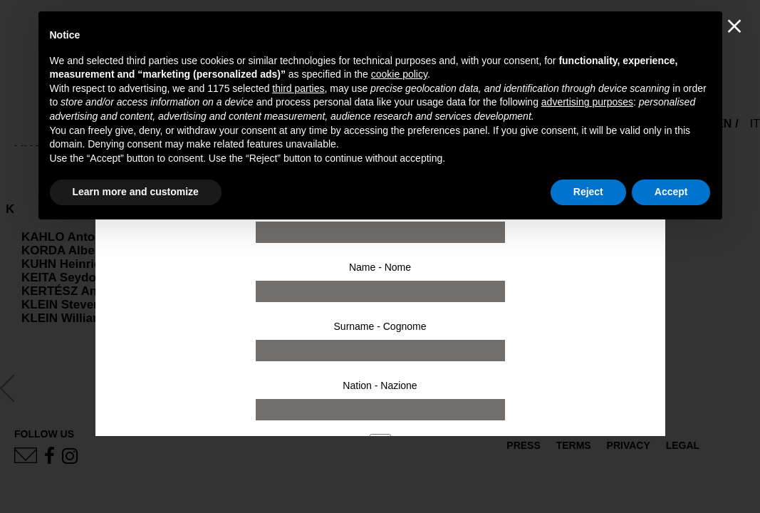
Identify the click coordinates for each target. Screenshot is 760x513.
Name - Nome (380, 267)
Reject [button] (588, 191)
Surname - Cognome (380, 326)
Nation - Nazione (380, 385)
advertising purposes (587, 102)
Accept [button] (671, 191)
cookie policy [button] (399, 74)
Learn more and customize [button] (136, 191)
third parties (298, 88)
